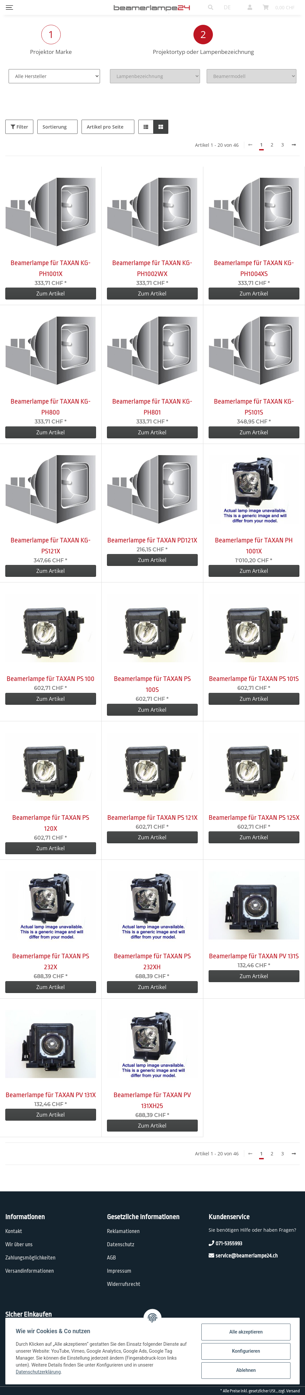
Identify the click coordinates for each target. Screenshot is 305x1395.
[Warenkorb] (278, 7)
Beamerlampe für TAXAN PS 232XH (152, 961)
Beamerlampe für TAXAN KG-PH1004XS (254, 268)
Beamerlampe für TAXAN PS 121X (152, 817)
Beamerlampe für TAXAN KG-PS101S (254, 406)
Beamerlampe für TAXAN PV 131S (254, 956)
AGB (111, 1258)
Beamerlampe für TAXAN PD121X (152, 540)
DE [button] (227, 7)
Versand (293, 1391)
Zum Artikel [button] (50, 293)
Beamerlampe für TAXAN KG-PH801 (152, 406)
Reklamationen (123, 1231)
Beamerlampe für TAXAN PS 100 (50, 679)
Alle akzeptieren (245, 1332)
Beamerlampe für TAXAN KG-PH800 (51, 406)
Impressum (119, 1271)
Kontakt (13, 1231)
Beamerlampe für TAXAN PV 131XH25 (152, 1100)
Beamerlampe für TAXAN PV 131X (51, 1095)
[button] (211, 7)
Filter (19, 127)
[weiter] (294, 144)
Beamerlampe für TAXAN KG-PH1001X (51, 268)
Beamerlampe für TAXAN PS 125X (254, 817)
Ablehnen (245, 1370)
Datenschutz (120, 1245)
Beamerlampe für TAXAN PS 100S (152, 684)
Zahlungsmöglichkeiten (30, 1258)
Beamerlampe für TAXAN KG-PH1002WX (152, 268)
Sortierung (55, 127)
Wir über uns (19, 1245)
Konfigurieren (245, 1351)
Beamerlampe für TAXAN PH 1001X (254, 545)
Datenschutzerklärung (38, 1372)
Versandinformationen (29, 1271)
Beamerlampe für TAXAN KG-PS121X (51, 545)
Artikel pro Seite (105, 127)
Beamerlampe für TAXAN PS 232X (50, 961)
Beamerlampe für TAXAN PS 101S (254, 679)
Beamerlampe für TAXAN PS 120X (50, 823)
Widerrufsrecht (123, 1284)
